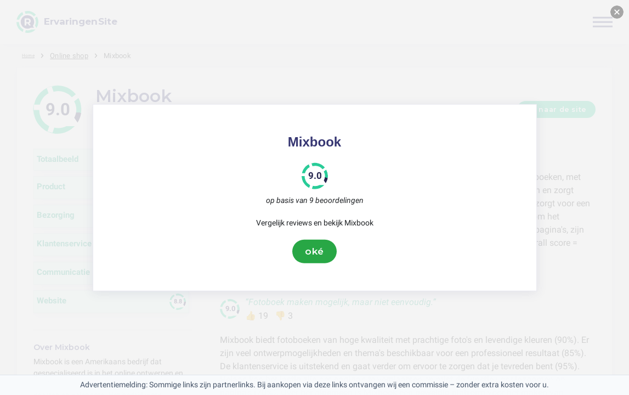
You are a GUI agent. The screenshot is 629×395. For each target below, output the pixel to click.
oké (315, 251)
